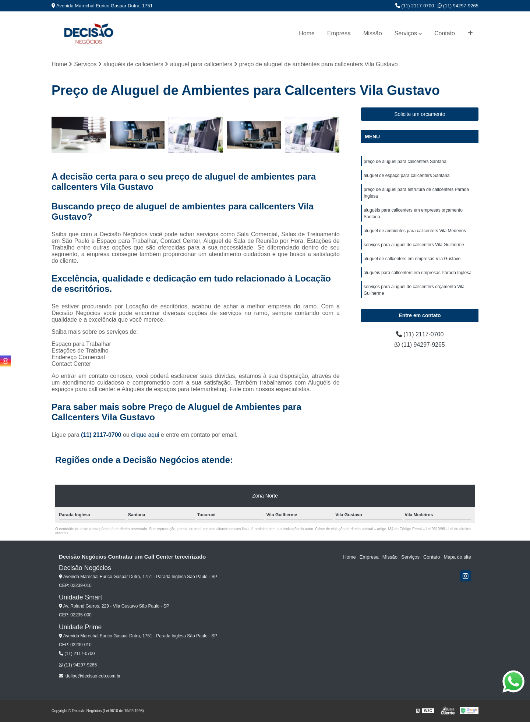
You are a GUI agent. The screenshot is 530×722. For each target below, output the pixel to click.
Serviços (406, 33)
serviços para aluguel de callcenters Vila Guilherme (414, 244)
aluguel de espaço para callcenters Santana (407, 175)
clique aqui (145, 435)
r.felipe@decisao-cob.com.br (90, 676)
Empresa (339, 33)
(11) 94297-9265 (458, 5)
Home (307, 33)
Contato (444, 33)
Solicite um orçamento (419, 114)
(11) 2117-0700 (414, 5)
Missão (372, 33)
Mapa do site (457, 557)
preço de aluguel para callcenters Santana (405, 161)
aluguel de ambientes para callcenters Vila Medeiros (415, 230)
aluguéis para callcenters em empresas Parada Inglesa (417, 272)
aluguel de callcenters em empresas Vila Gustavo (412, 258)
